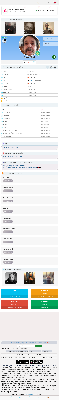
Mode (41, 3)
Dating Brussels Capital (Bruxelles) (17, 351)
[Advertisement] (30, 10)
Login (49, 2)
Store (32, 354)
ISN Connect (29, 394)
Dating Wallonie (47, 351)
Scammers (26, 354)
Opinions (39, 354)
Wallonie (37, 80)
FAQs (56, 358)
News (19, 354)
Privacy (33, 358)
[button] (2, 2)
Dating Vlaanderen (35, 351)
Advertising (18, 358)
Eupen (32, 80)
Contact (50, 358)
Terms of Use (41, 358)
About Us (26, 358)
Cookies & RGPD (7, 358)
